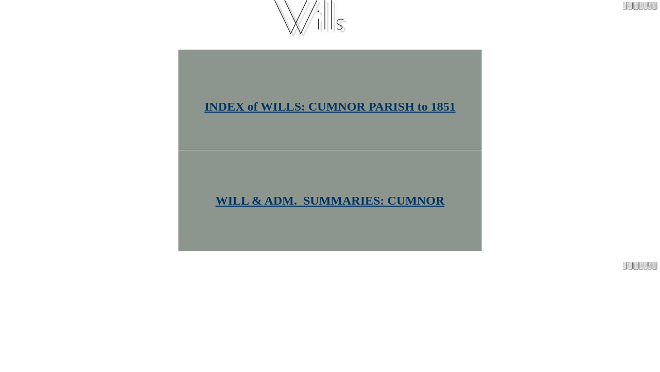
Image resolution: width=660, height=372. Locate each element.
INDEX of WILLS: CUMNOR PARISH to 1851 (329, 106)
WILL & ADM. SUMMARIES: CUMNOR (330, 200)
